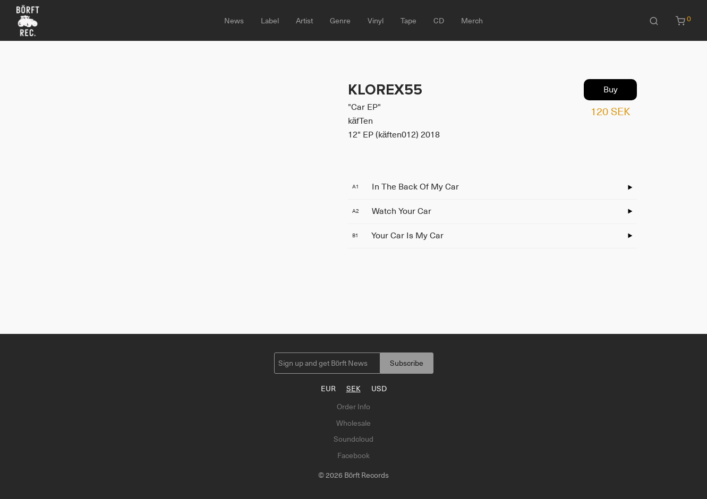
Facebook (353, 455)
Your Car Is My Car (398, 235)
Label (270, 20)
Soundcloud (353, 439)
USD (379, 388)
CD (438, 20)
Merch (472, 20)
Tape (408, 20)
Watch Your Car (391, 211)
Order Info (353, 406)
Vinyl (376, 20)
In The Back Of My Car (405, 187)
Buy (610, 89)
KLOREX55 (385, 90)
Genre (340, 20)
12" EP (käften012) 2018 (394, 135)
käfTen (360, 121)
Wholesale (353, 423)
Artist (304, 20)
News (234, 20)
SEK (353, 388)
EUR (328, 388)
